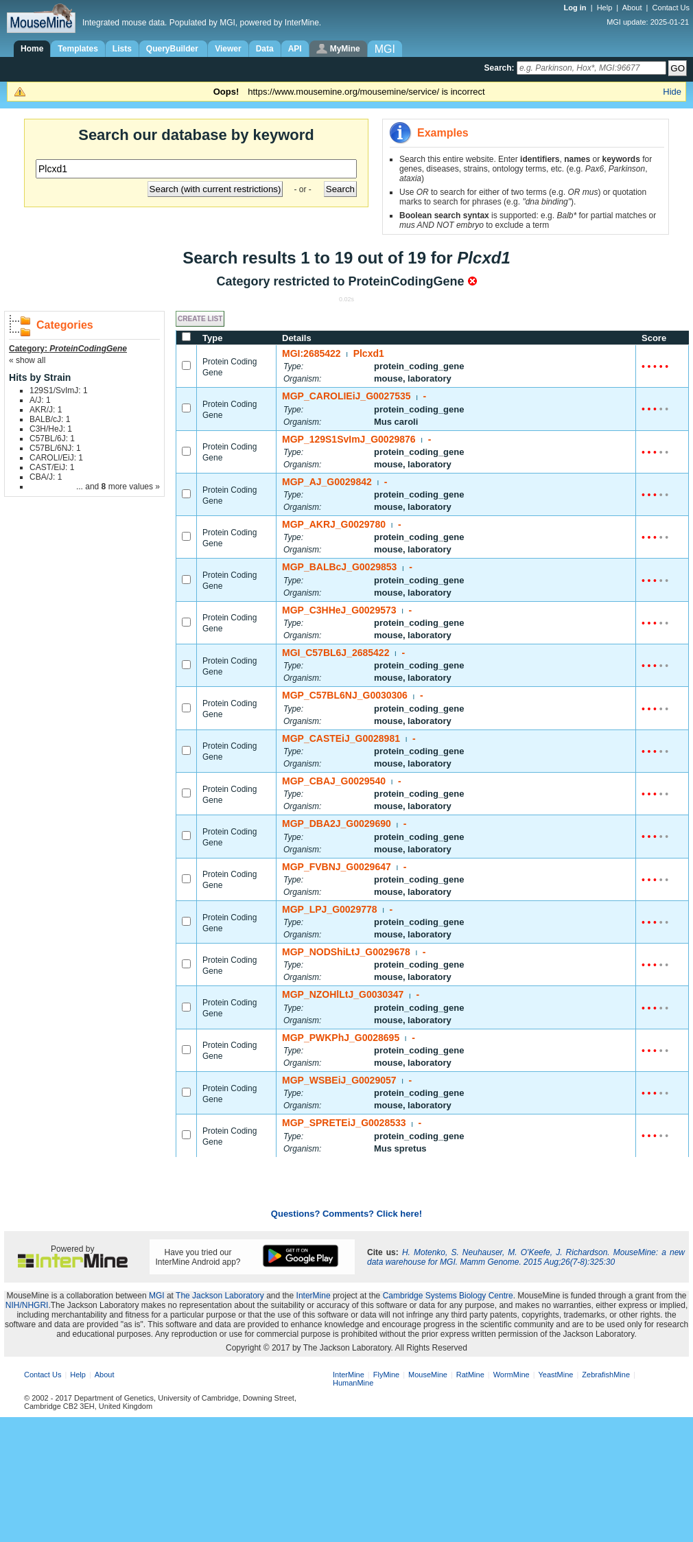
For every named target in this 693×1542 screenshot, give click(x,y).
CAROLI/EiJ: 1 (56, 458)
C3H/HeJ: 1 (51, 429)
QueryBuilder (173, 49)
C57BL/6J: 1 (52, 438)
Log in (576, 7)
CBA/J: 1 (46, 477)
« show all (27, 360)
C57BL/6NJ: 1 (55, 448)
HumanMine (353, 1383)
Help (605, 7)
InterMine (313, 1295)
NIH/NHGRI (27, 1305)
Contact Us (671, 7)
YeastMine (555, 1374)
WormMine (511, 1374)
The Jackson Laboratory (220, 1295)
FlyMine (386, 1374)
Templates (77, 49)
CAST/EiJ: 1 (52, 467)
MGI (157, 1295)
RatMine (470, 1374)
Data (265, 49)
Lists (122, 49)
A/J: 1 (40, 400)
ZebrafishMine (606, 1374)
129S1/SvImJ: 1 (59, 390)
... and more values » (118, 486)
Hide (672, 91)
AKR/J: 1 (46, 409)
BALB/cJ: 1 (50, 419)
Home (32, 49)
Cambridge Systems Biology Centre (448, 1295)
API (295, 49)
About (632, 7)
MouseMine (427, 1374)
